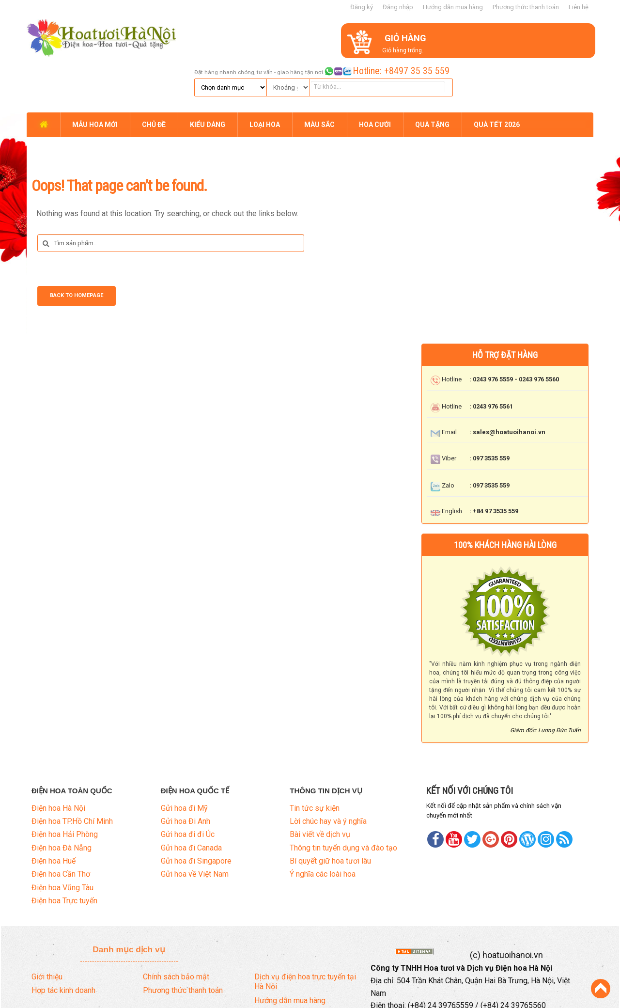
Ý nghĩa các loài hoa (323, 822)
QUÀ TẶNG (432, 74)
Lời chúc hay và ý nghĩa (328, 769)
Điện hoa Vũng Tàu (62, 835)
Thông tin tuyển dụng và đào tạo (343, 796)
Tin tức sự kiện (315, 756)
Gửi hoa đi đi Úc (188, 783)
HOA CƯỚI (375, 74)
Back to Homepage (76, 245)
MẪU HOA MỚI (95, 74)
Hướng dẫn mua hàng (453, 7)
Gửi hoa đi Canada (191, 796)
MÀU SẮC (319, 74)
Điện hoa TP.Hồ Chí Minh (72, 769)
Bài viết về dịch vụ (320, 783)
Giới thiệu (46, 924)
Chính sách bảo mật (176, 924)
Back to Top (600, 988)
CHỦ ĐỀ (154, 74)
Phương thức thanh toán (526, 7)
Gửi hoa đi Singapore (196, 809)
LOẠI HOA (264, 74)
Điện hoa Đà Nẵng (61, 796)
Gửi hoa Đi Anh (185, 769)
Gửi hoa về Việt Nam (195, 822)
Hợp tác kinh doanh (63, 939)
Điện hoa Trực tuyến (64, 849)
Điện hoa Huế (53, 809)
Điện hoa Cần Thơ (60, 822)
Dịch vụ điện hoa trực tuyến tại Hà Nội (305, 930)
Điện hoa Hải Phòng (64, 783)
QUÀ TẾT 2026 (497, 74)
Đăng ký (361, 7)
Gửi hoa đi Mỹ (184, 756)
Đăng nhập (398, 7)
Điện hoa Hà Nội (58, 756)
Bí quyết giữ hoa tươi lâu (330, 809)
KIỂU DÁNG (207, 74)
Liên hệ (579, 7)
